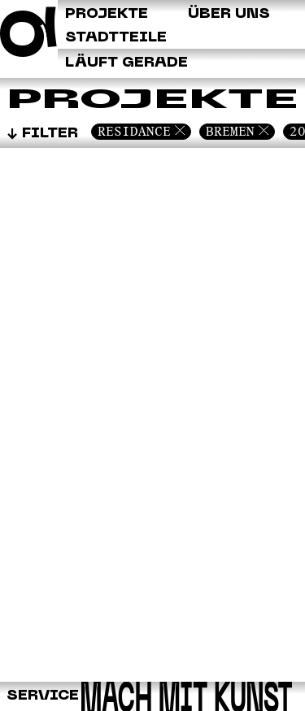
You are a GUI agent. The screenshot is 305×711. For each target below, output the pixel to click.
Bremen (230, 131)
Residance (134, 131)
